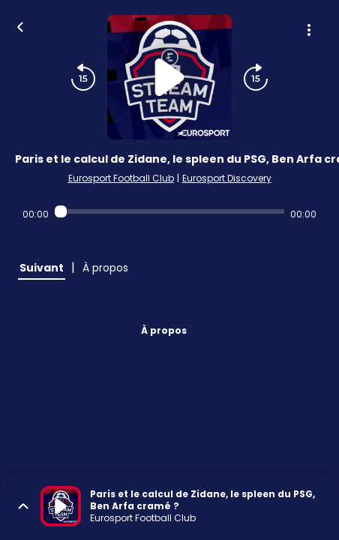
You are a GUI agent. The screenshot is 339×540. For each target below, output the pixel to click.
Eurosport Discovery (227, 178)
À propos (164, 330)
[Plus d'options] (309, 30)
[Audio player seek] (170, 211)
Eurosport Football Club (121, 178)
